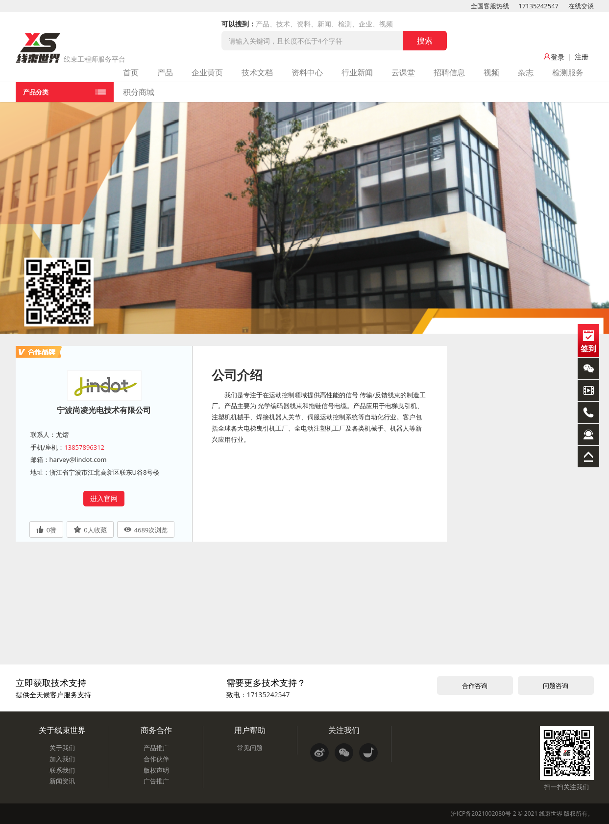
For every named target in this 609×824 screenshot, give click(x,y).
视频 (491, 72)
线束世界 (550, 813)
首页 (131, 72)
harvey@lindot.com (78, 459)
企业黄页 (207, 72)
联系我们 (62, 770)
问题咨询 (555, 685)
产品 (165, 72)
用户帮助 (250, 730)
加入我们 (62, 759)
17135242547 (538, 5)
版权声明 (156, 770)
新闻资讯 (62, 781)
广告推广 (156, 781)
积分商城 (138, 92)
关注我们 (344, 730)
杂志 (526, 72)
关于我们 (62, 747)
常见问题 (250, 747)
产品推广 (156, 747)
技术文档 (257, 72)
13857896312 (84, 447)
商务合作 (156, 730)
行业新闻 (357, 72)
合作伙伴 (156, 759)
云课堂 (403, 72)
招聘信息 (449, 72)
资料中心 (307, 72)
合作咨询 (474, 685)
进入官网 (104, 498)
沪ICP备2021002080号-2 (483, 813)
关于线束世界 (62, 730)
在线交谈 (581, 5)
